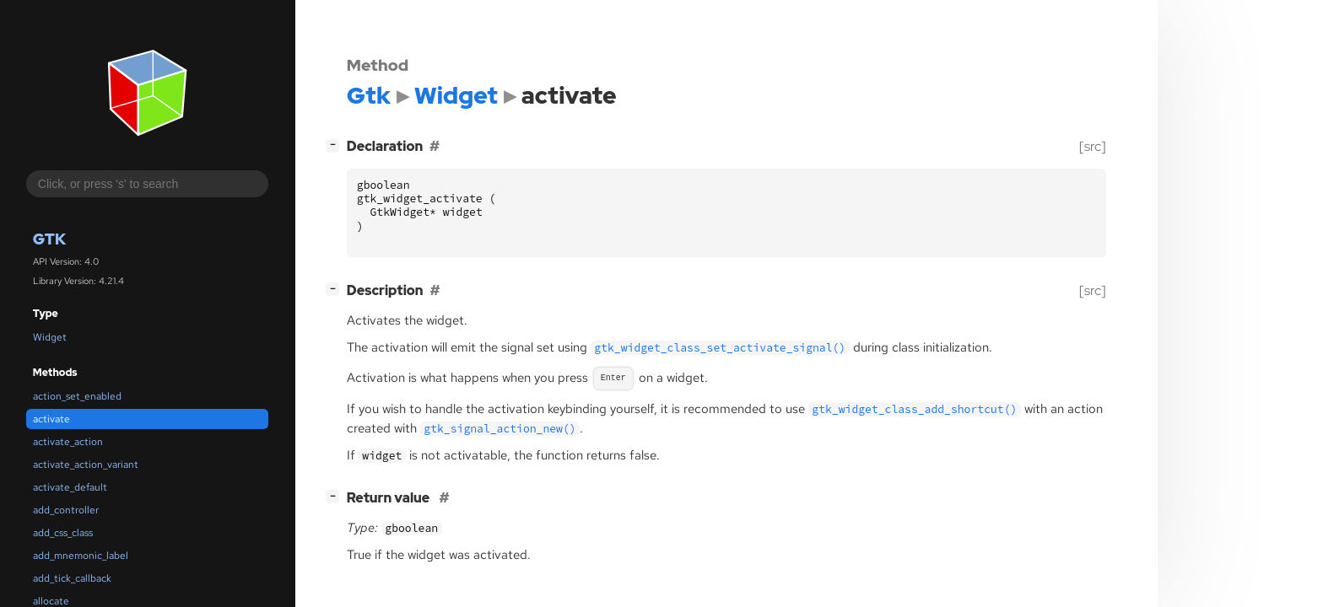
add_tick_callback (72, 578)
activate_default (70, 487)
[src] (1092, 146)
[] (336, 144)
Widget (50, 337)
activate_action (68, 442)
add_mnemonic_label (80, 555)
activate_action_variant (85, 464)
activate (51, 419)
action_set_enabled (77, 396)
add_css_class (63, 533)
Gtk (49, 239)
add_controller (66, 510)
